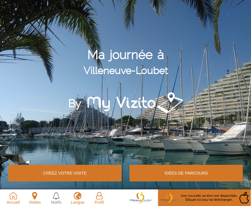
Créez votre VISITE (65, 173)
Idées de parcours (186, 173)
